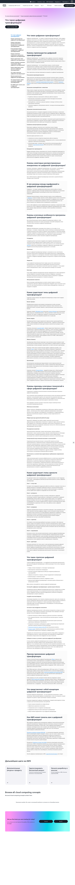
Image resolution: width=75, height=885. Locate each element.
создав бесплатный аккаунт (51, 753)
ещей (34, 628)
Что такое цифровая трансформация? (16, 35)
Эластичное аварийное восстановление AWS (53, 672)
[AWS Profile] (72, 2)
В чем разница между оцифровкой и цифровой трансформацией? (17, 50)
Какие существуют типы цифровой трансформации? (18, 59)
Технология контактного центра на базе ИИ (37, 627)
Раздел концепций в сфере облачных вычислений (31, 16)
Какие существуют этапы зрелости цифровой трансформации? (17, 69)
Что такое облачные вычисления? (12, 16)
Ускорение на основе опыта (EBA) (40, 742)
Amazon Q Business (53, 311)
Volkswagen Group (39, 311)
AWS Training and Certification (38, 679)
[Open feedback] (73, 442)
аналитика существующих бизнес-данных (44, 81)
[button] (28, 5)
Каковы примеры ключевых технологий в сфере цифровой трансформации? (18, 64)
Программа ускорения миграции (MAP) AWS (36, 732)
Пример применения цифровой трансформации (17, 76)
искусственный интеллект (38, 144)
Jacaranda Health (40, 328)
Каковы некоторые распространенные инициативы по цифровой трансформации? (17, 44)
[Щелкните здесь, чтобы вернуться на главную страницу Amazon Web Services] (4, 6)
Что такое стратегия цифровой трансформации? (18, 73)
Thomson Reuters (39, 370)
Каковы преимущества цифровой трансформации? (18, 39)
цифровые (30, 197)
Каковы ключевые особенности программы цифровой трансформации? (18, 55)
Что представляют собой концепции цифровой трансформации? (17, 81)
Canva (32, 349)
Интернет (30, 628)
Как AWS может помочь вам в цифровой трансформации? (18, 86)
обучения (29, 245)
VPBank (53, 659)
